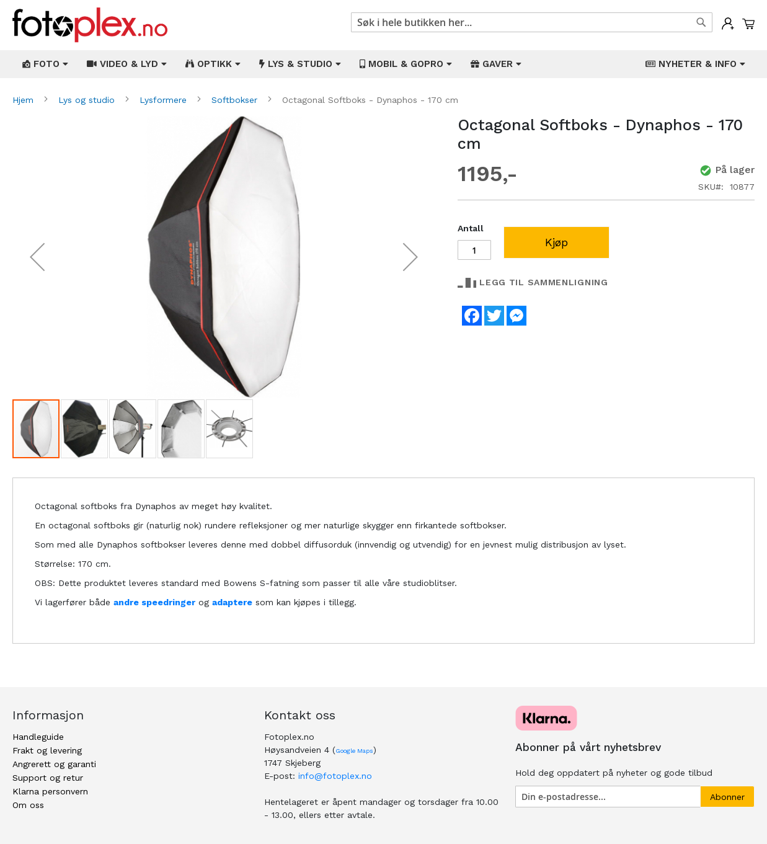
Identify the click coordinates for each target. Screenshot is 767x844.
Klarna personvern (50, 791)
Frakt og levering (47, 750)
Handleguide (38, 737)
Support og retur (47, 778)
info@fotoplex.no (335, 776)
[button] (37, 257)
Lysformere (165, 100)
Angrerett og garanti (54, 764)
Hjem (24, 100)
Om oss (28, 805)
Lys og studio (88, 100)
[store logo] (89, 25)
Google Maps (354, 750)
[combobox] (532, 22)
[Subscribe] (727, 796)
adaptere (232, 602)
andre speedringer (154, 602)
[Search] (701, 22)
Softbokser (235, 100)
